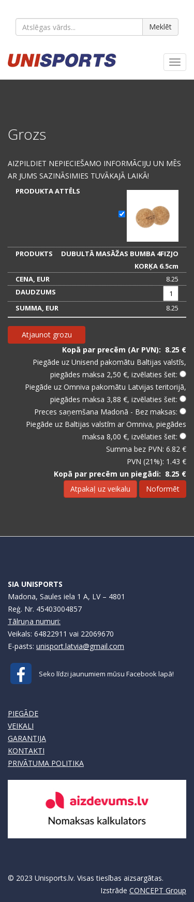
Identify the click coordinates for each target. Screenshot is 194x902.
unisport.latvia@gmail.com (80, 646)
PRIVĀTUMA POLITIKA (46, 763)
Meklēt (160, 27)
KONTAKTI (26, 751)
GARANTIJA (27, 738)
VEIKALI (21, 726)
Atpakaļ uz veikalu (100, 489)
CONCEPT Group (157, 890)
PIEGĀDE (23, 713)
